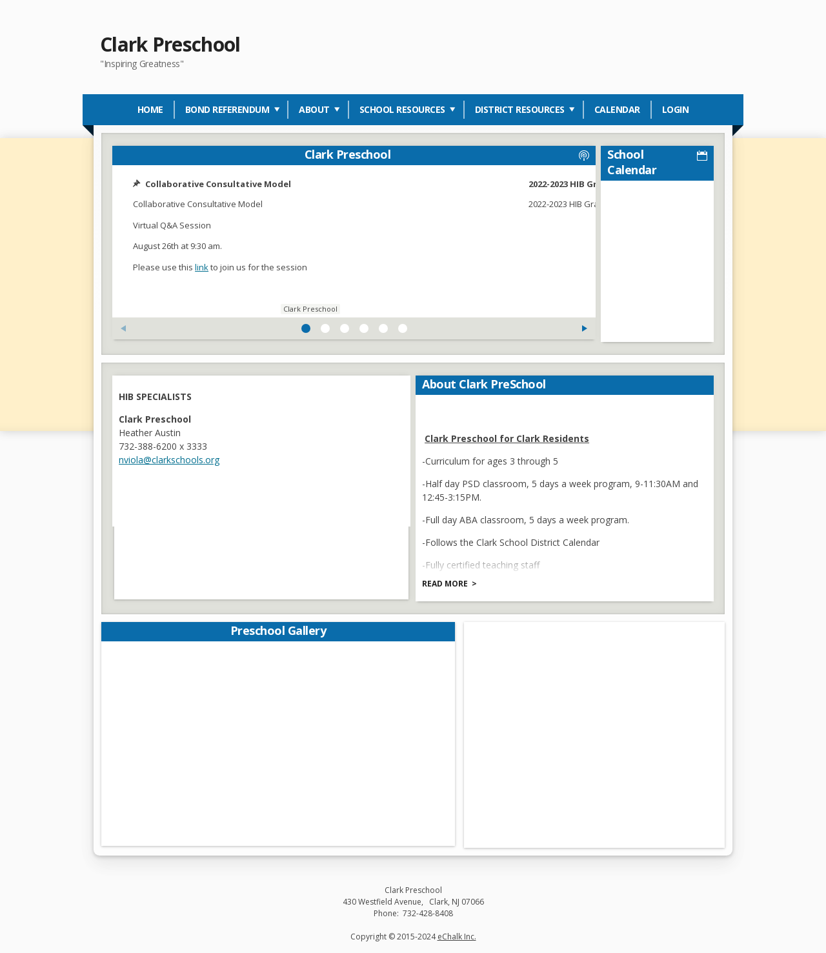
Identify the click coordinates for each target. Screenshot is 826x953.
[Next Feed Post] (499, 328)
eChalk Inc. (457, 934)
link (203, 267)
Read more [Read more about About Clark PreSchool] (447, 581)
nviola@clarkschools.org (171, 457)
